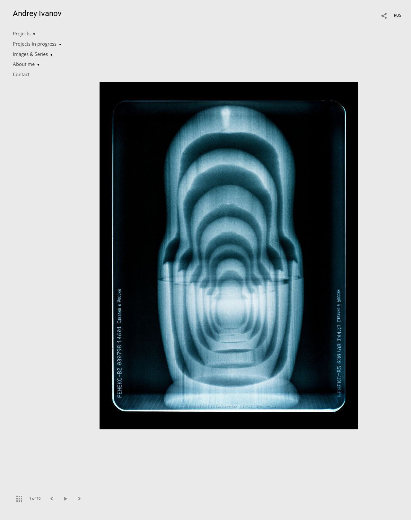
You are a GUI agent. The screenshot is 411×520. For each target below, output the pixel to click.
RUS (397, 15)
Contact (21, 74)
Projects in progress (35, 43)
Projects (22, 33)
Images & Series (30, 54)
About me (24, 64)
